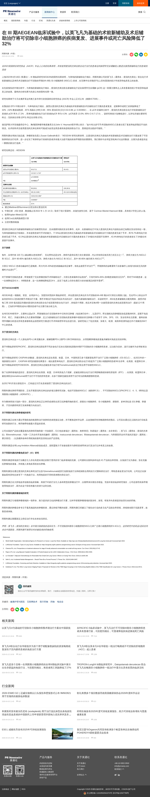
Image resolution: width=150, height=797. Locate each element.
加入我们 (80, 769)
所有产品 (43, 778)
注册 (107, 3)
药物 (53, 602)
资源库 (63, 12)
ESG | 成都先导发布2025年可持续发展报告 (24, 729)
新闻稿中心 (49, 12)
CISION (125, 789)
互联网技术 (32, 602)
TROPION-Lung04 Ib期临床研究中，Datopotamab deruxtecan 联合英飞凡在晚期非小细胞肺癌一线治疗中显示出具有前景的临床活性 (111, 666)
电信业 (60, 602)
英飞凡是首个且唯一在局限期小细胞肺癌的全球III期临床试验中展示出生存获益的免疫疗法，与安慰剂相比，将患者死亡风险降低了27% (36, 666)
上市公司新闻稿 (80, 21)
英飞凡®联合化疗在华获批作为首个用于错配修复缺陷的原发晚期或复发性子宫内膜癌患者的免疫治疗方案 (36, 648)
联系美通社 (120, 757)
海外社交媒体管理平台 (48, 775)
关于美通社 (83, 757)
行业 (33, 21)
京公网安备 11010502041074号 (98, 793)
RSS (23, 789)
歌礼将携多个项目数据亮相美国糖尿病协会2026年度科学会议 (108, 693)
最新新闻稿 (15, 21)
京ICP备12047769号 (121, 793)
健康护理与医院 (17, 602)
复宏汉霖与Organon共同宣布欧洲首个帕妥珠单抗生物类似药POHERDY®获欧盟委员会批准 (108, 731)
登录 (114, 3)
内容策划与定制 (45, 763)
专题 (26, 21)
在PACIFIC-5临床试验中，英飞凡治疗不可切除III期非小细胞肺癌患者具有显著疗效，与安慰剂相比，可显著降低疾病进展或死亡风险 (111, 629)
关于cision (81, 766)
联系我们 (75, 12)
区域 (41, 21)
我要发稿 (125, 3)
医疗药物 (44, 602)
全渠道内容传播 (45, 766)
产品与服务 (34, 12)
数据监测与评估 (45, 769)
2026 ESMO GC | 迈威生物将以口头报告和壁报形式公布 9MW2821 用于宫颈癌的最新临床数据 (36, 695)
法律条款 (5, 789)
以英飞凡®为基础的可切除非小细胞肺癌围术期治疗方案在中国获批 (36, 628)
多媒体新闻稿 (64, 21)
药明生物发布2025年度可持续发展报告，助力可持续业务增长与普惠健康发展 (112, 713)
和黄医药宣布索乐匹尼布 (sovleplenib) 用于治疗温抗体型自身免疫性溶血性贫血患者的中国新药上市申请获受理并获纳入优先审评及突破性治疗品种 (37, 713)
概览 (5, 21)
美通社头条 (50, 21)
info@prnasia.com (121, 766)
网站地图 (15, 789)
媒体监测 (140, 3)
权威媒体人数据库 (46, 772)
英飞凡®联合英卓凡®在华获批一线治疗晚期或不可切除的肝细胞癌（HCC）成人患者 (111, 648)
